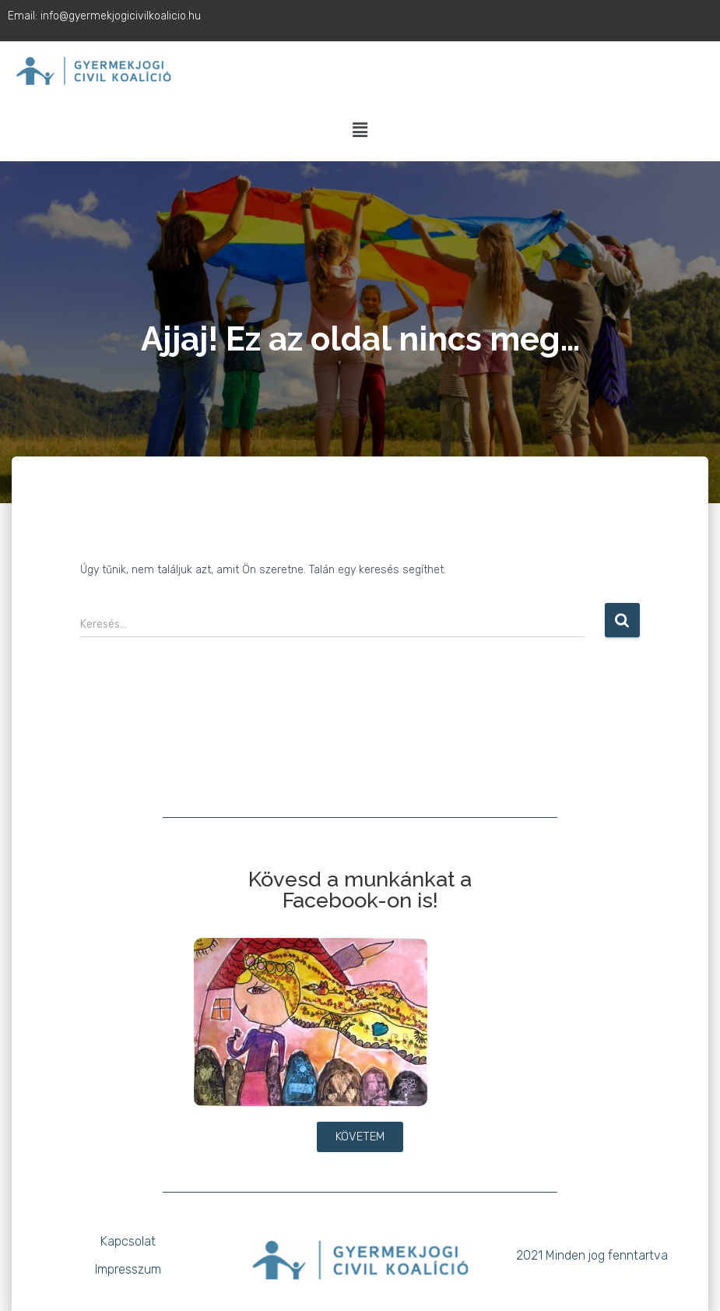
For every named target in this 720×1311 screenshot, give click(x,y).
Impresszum (128, 1269)
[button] (359, 131)
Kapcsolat (128, 1241)
